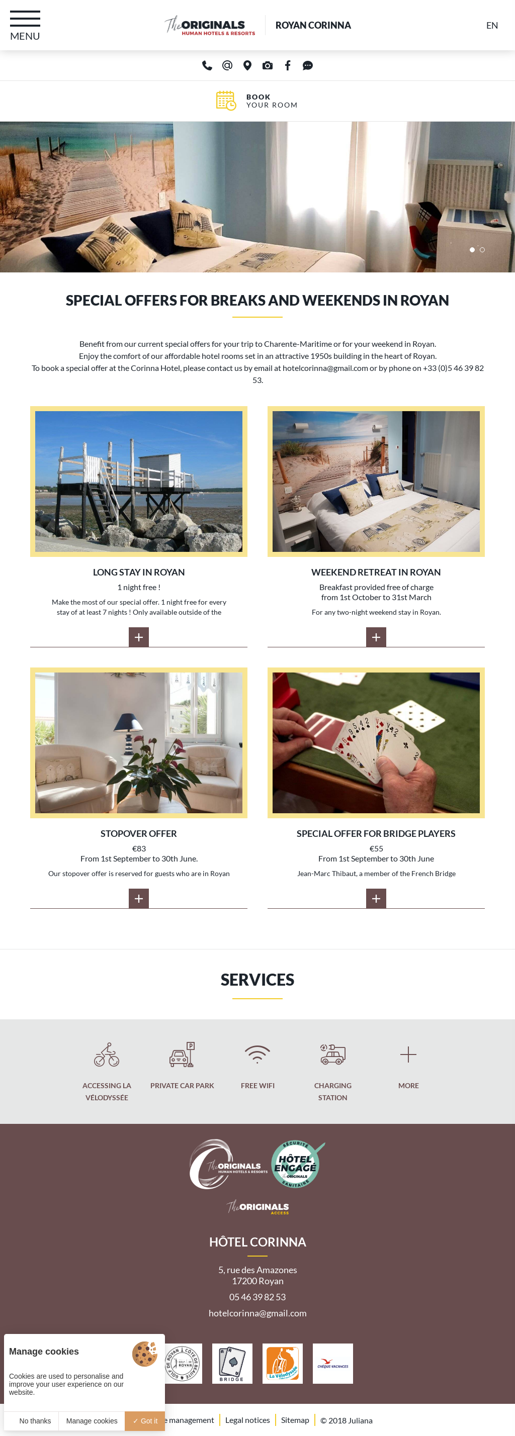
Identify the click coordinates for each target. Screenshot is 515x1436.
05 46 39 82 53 (257, 1296)
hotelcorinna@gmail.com (258, 1312)
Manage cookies (92, 1421)
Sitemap (295, 1419)
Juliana (360, 1420)
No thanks (31, 1421)
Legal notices (247, 1419)
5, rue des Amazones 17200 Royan (257, 1275)
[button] (472, 249)
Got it (145, 1421)
